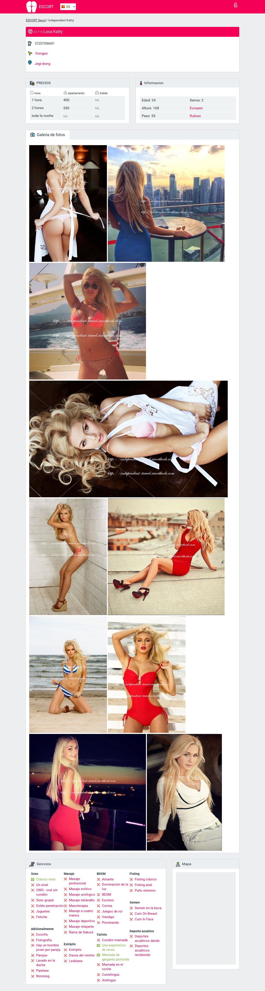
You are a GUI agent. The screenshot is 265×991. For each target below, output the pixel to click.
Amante (108, 879)
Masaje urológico (82, 895)
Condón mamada (115, 940)
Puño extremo (145, 890)
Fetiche (41, 917)
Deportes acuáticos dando (147, 938)
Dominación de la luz (115, 886)
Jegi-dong (39, 63)
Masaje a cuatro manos (81, 913)
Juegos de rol (112, 911)
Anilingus (109, 980)
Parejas (41, 955)
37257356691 (45, 43)
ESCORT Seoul (36, 20)
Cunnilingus (110, 975)
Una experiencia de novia (114, 947)
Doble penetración (50, 906)
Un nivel (42, 885)
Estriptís (75, 950)
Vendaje (108, 917)
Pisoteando (110, 923)
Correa (107, 906)
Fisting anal (143, 885)
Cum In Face (144, 919)
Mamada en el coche (112, 967)
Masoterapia (78, 906)
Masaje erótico (80, 889)
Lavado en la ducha (45, 962)
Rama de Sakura (81, 932)
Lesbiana (75, 961)
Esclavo (108, 900)
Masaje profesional (77, 881)
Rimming (42, 976)
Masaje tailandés (82, 900)
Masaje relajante (81, 927)
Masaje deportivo (82, 921)
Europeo (196, 108)
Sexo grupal (45, 900)
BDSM (106, 895)
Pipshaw (42, 971)
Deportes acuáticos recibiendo (142, 950)
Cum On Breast (146, 914)
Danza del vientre (82, 955)
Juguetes (43, 911)
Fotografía (44, 940)
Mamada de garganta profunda (115, 957)
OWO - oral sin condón (46, 892)
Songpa (38, 53)
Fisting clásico (146, 879)
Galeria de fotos (47, 134)
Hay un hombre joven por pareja (48, 947)
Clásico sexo (46, 879)
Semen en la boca (148, 908)
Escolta (42, 934)
